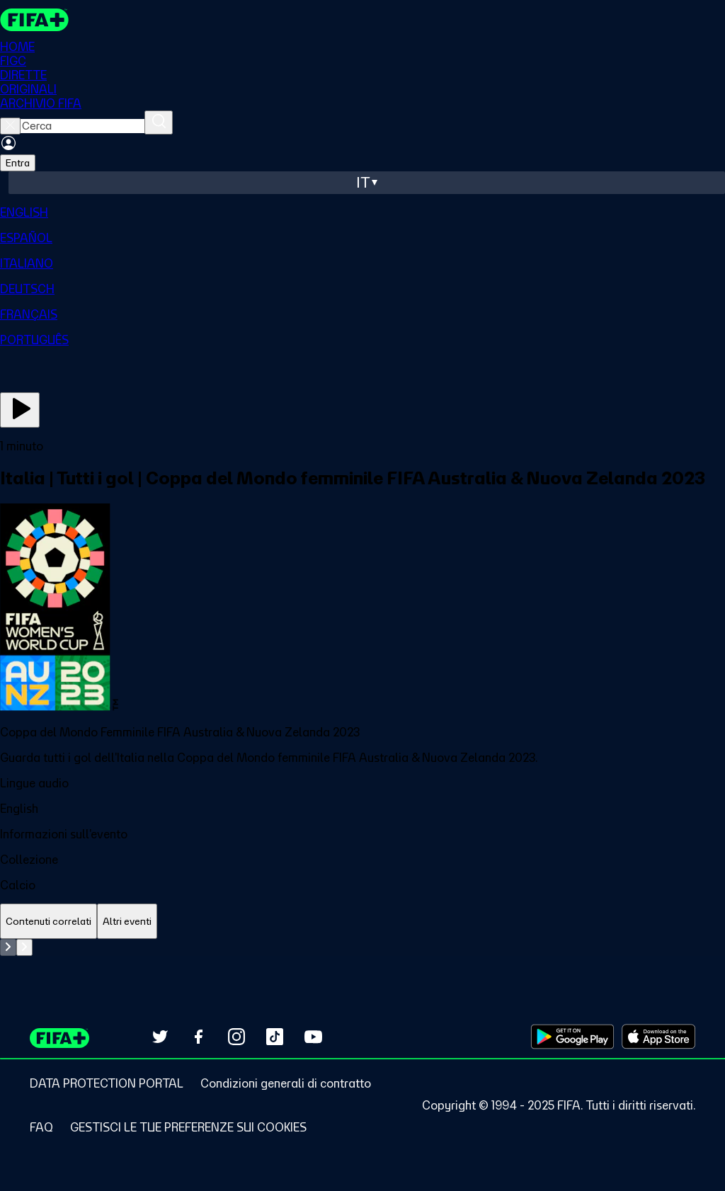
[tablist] (362, 922)
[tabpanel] (362, 947)
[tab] (48, 922)
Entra (18, 162)
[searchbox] (82, 126)
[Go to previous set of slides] (8, 947)
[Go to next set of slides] (24, 947)
